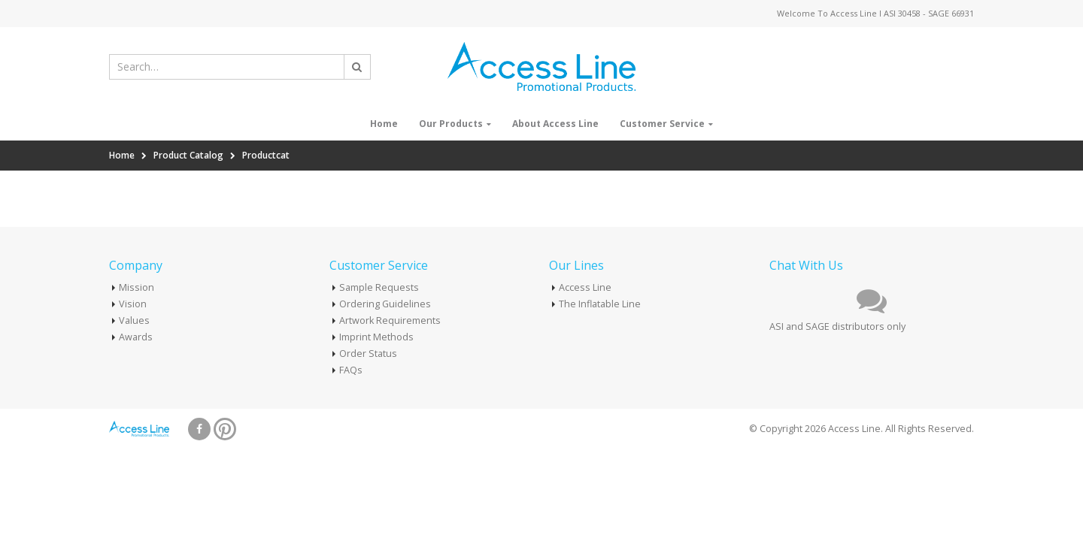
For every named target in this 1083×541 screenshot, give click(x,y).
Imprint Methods (376, 337)
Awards (136, 337)
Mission (136, 287)
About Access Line (555, 123)
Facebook (199, 429)
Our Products (451, 123)
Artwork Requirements (390, 320)
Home (384, 123)
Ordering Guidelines (385, 304)
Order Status (368, 353)
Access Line (585, 287)
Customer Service (662, 123)
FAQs (351, 370)
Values (134, 320)
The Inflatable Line (600, 304)
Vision (133, 304)
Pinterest (225, 429)
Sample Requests (379, 287)
